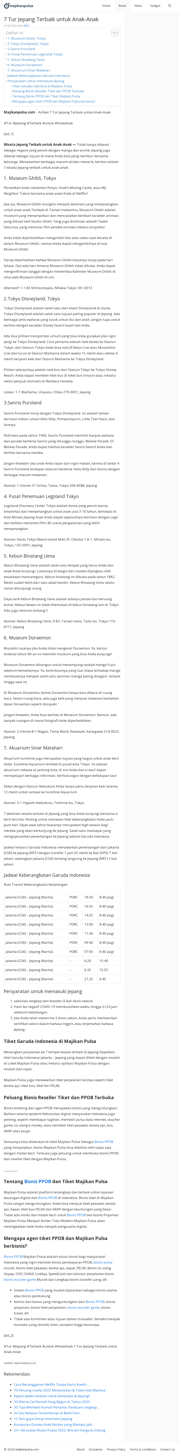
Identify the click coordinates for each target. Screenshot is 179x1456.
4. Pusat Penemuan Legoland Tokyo (35, 54)
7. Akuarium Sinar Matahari (29, 70)
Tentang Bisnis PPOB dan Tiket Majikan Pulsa (46, 96)
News (138, 6)
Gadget (155, 6)
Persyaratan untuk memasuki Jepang (36, 81)
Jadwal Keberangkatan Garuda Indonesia (39, 75)
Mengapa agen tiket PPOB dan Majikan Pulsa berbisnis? (54, 101)
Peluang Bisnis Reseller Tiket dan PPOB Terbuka (48, 91)
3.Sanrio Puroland (21, 49)
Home (106, 6)
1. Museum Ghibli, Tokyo (27, 38)
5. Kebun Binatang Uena (26, 59)
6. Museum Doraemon (25, 65)
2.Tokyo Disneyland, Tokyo (28, 43)
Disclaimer (96, 1449)
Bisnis (122, 6)
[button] (169, 5)
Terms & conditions (142, 1449)
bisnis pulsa (102, 1262)
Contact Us (167, 1449)
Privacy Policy (116, 1449)
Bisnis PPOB (103, 1141)
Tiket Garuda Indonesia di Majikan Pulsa (42, 86)
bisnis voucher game (20, 1279)
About (81, 1449)
